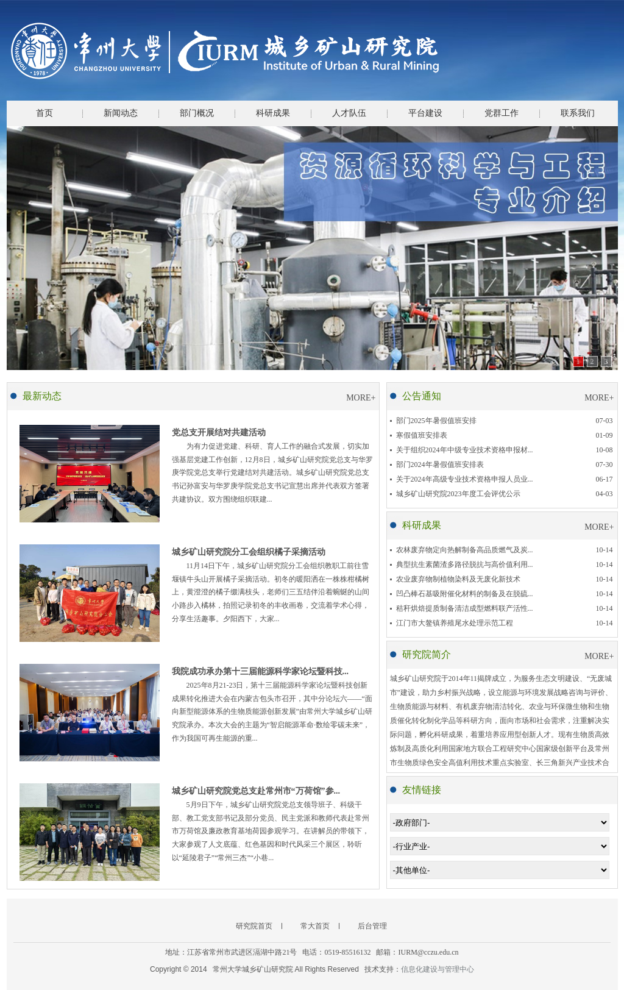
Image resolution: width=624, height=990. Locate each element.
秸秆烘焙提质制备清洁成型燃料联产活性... (464, 608)
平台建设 (425, 113)
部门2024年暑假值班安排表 (440, 464)
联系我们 (578, 113)
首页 (44, 113)
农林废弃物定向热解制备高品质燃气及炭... (464, 550)
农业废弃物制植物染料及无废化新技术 (458, 579)
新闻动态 (121, 113)
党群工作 (501, 113)
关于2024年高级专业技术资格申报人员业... (464, 479)
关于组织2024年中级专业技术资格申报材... (464, 450)
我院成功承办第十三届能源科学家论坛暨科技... (260, 671)
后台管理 (372, 926)
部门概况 (197, 113)
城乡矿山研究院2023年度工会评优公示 (458, 494)
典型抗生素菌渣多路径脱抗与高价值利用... (464, 564)
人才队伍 (349, 113)
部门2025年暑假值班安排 (436, 420)
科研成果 (273, 113)
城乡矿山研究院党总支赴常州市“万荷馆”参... (256, 791)
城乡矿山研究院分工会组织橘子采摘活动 (248, 552)
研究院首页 (254, 926)
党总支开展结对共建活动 (219, 432)
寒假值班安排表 (421, 435)
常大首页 (315, 926)
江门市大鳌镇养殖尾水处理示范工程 (454, 623)
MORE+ (360, 397)
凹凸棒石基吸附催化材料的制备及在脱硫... (464, 593)
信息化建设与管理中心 (437, 969)
